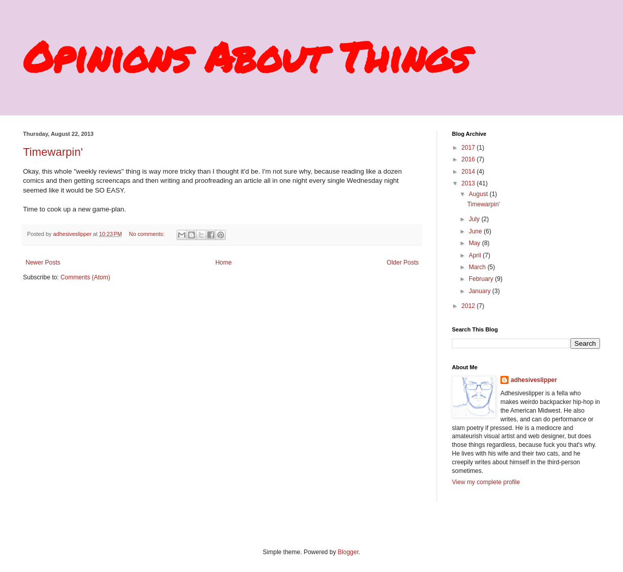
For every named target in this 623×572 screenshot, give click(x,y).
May (475, 243)
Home (223, 262)
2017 (469, 147)
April (476, 255)
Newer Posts (43, 262)
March (478, 267)
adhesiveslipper (534, 380)
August (479, 194)
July (475, 219)
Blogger (348, 552)
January (480, 291)
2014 (469, 171)
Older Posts (403, 262)
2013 (469, 183)
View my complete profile (486, 482)
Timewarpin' (53, 152)
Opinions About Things (246, 56)
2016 (469, 159)
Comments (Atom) (85, 277)
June (476, 231)
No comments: (147, 234)
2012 (469, 305)
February (482, 278)
